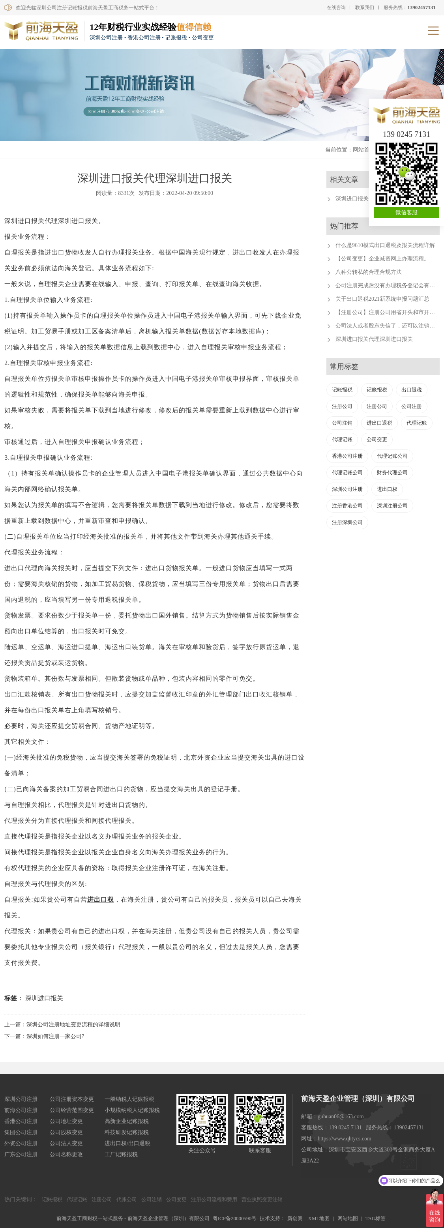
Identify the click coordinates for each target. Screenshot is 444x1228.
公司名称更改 (66, 1154)
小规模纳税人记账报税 (132, 1110)
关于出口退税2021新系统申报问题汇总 (382, 299)
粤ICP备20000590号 (235, 1218)
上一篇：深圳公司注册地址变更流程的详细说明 (62, 1025)
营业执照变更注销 (262, 1199)
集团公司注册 (20, 1132)
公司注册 (411, 406)
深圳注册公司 (392, 506)
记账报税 (342, 390)
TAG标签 (375, 1218)
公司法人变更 (66, 1143)
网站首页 (364, 150)
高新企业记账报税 (127, 1121)
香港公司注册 (347, 456)
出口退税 (411, 390)
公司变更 (377, 439)
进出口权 (100, 899)
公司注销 (342, 423)
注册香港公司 (347, 506)
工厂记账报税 (121, 1154)
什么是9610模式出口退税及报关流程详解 (385, 245)
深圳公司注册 (347, 489)
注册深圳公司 (347, 522)
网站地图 (347, 1218)
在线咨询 (336, 7)
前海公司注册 (20, 1110)
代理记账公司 (392, 456)
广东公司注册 (20, 1154)
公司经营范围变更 (72, 1110)
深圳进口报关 (44, 998)
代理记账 (417, 423)
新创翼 (295, 1218)
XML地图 (319, 1218)
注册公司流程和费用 (214, 1199)
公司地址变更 (66, 1121)
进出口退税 (379, 423)
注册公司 (342, 406)
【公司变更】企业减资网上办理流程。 (382, 259)
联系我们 (364, 7)
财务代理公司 (392, 472)
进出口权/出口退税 (127, 1143)
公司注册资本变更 (72, 1099)
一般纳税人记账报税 (129, 1099)
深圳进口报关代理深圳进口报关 (374, 339)
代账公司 (126, 1199)
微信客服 (406, 212)
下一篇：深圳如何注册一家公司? (44, 1036)
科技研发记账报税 (127, 1132)
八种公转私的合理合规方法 (368, 272)
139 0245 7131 (406, 134)
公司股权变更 (66, 1132)
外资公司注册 (20, 1143)
